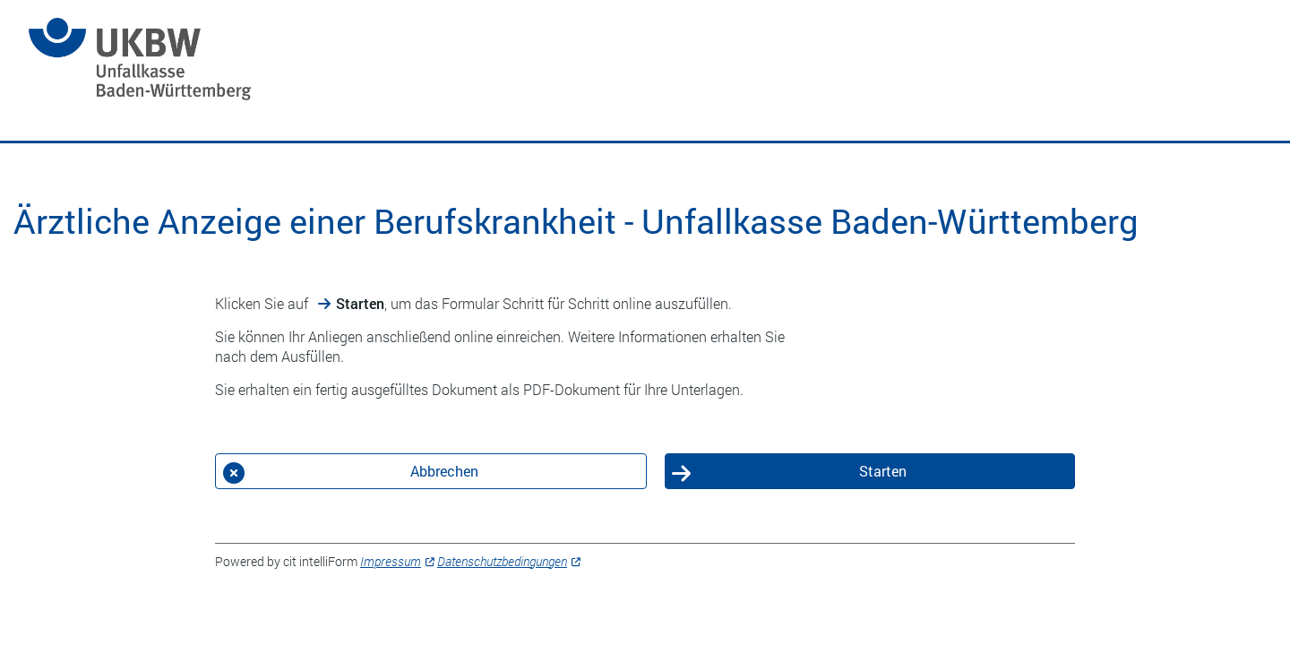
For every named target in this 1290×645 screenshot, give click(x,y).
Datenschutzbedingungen (502, 561)
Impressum (390, 561)
